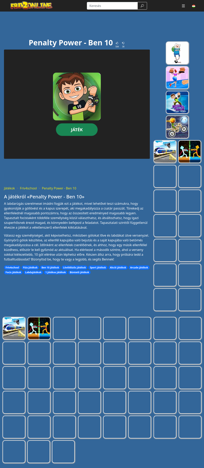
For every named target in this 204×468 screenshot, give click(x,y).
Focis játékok (13, 272)
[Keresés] (112, 6)
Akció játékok (118, 267)
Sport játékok (98, 267)
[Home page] (30, 6)
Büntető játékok (79, 272)
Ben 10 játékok (50, 267)
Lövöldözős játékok (74, 267)
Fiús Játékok (30, 267)
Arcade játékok (139, 267)
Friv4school (28, 188)
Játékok (9, 188)
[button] (183, 6)
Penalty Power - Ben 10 (59, 188)
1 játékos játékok (55, 272)
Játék (77, 129)
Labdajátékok (33, 272)
